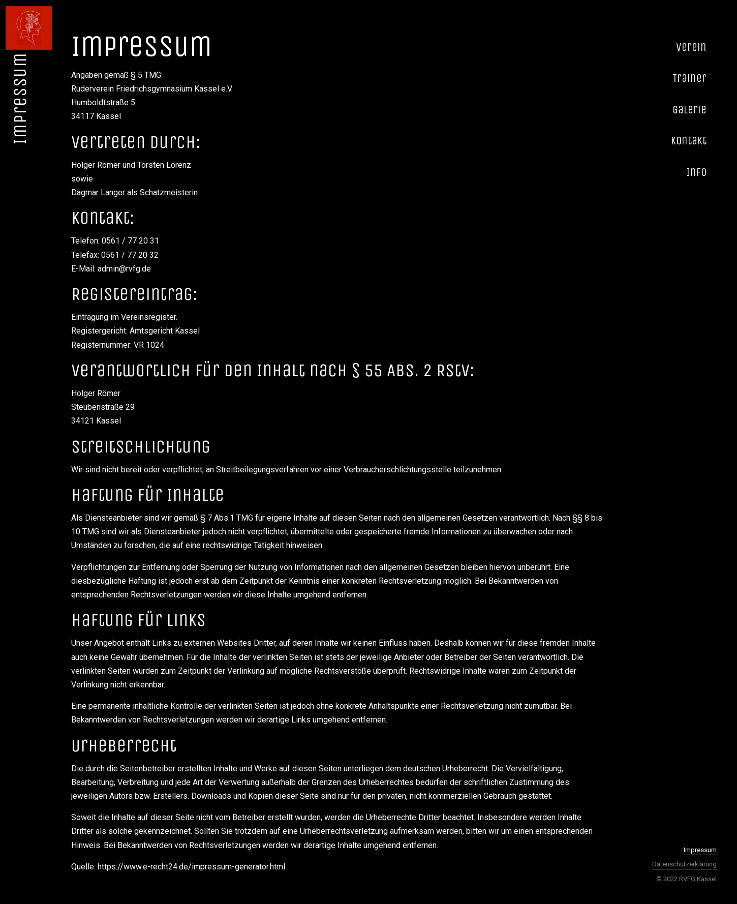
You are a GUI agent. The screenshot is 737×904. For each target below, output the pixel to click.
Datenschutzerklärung (684, 864)
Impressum (700, 850)
